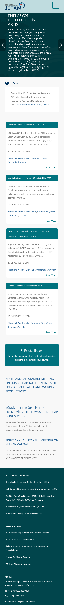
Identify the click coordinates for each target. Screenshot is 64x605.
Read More (51, 167)
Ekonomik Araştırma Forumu (20, 539)
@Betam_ (12, 83)
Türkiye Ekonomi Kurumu (18, 564)
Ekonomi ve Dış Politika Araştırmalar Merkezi (27, 532)
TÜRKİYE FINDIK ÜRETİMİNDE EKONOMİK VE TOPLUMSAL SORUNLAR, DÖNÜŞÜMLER (32, 412)
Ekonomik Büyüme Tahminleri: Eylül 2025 (25, 285)
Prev (3, 45)
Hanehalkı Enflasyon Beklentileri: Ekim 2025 (26, 124)
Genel (33, 211)
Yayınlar (23, 162)
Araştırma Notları (16, 269)
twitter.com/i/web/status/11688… (33, 104)
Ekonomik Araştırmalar (19, 158)
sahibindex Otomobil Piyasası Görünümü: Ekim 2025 (29, 178)
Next (61, 45)
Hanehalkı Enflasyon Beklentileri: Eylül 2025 (27, 513)
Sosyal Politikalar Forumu (18, 557)
